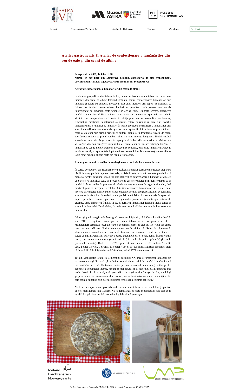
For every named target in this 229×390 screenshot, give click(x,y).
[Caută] (203, 29)
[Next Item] (177, 332)
